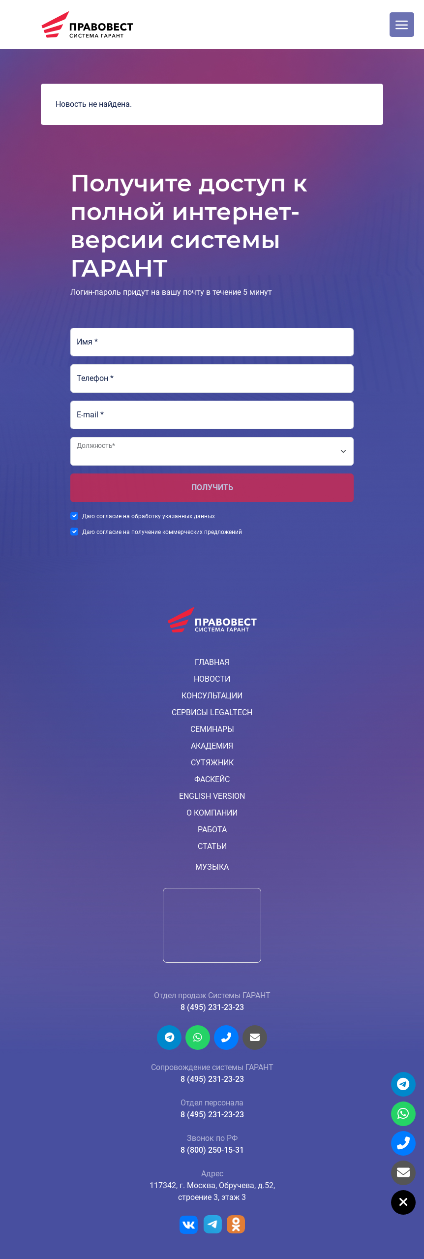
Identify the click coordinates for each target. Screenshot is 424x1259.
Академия (212, 746)
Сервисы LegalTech (212, 712)
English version (212, 796)
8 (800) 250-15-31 (212, 1150)
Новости (212, 679)
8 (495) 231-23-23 (212, 1007)
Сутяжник (212, 762)
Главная (212, 662)
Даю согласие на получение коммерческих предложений (162, 532)
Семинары (212, 729)
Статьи (212, 846)
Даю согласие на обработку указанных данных (148, 516)
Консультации (212, 695)
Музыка (212, 867)
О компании (212, 813)
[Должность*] (212, 451)
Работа (212, 829)
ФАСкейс (212, 779)
